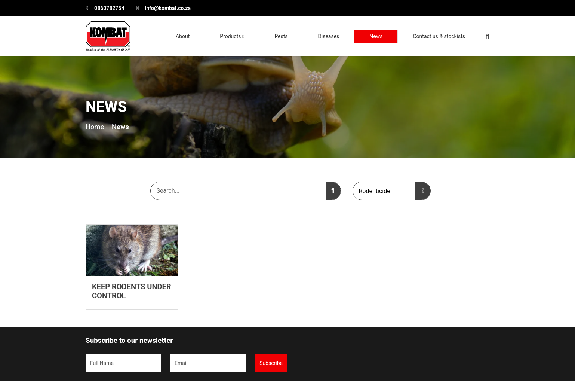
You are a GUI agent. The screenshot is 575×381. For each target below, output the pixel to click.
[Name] (123, 363)
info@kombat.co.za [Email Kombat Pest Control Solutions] (168, 8)
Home (95, 127)
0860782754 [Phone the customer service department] (109, 8)
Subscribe (271, 363)
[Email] (208, 363)
